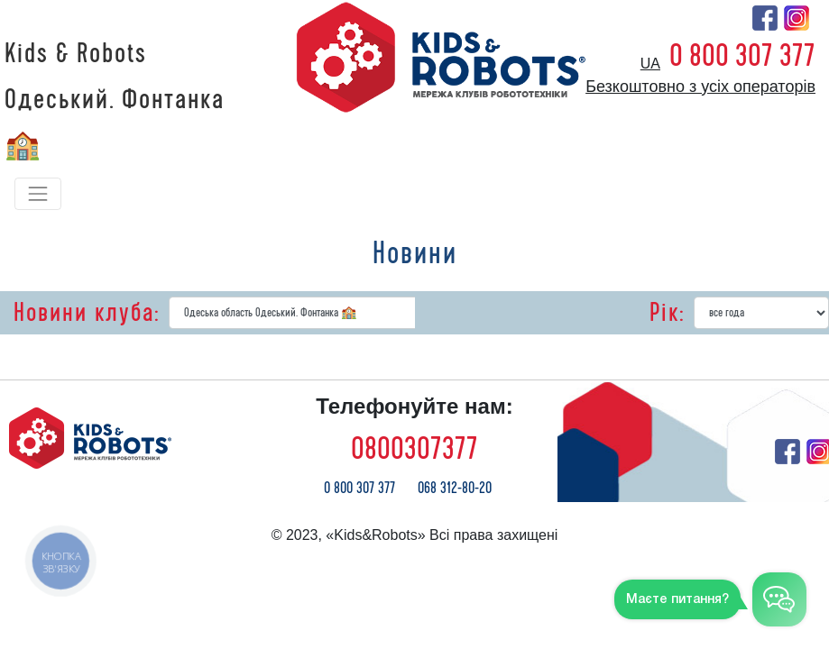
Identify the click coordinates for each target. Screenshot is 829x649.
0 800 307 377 (742, 56)
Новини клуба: (87, 312)
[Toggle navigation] (37, 194)
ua (650, 63)
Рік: (667, 312)
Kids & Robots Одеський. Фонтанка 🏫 (115, 100)
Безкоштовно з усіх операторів (700, 87)
